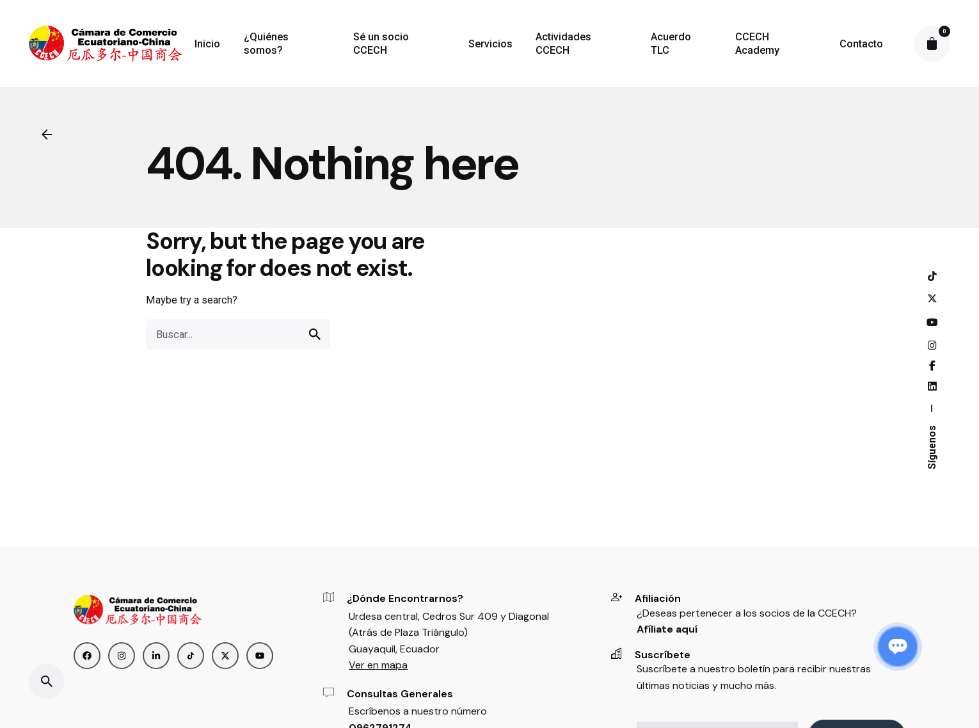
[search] (314, 334)
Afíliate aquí (667, 629)
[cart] (932, 43)
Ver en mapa (378, 665)
